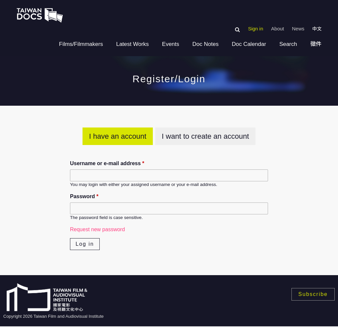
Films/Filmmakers (81, 44)
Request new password (97, 229)
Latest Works (132, 44)
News (298, 28)
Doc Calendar (249, 44)
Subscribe (313, 294)
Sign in (255, 28)
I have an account (118, 136)
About (277, 28)
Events (170, 44)
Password (84, 196)
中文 (316, 28)
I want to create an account (205, 136)
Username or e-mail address (107, 163)
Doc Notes (205, 44)
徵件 (315, 44)
